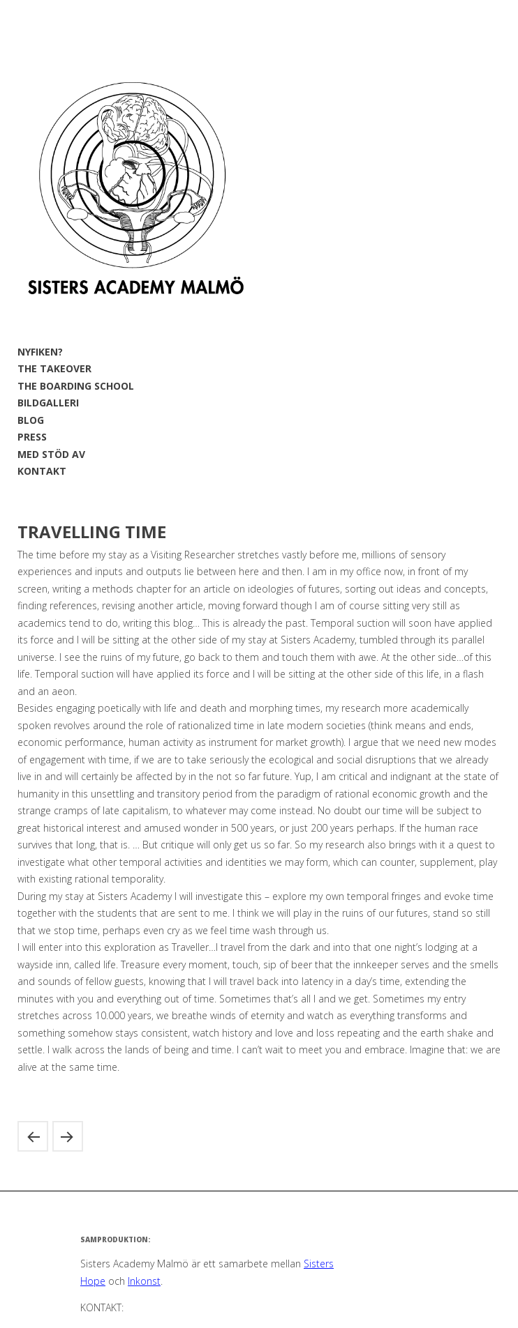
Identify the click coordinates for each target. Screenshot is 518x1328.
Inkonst (144, 1281)
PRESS (32, 436)
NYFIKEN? (40, 351)
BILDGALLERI (48, 402)
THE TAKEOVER (54, 368)
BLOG (30, 420)
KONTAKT (41, 471)
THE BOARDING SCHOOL (75, 385)
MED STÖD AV (51, 454)
